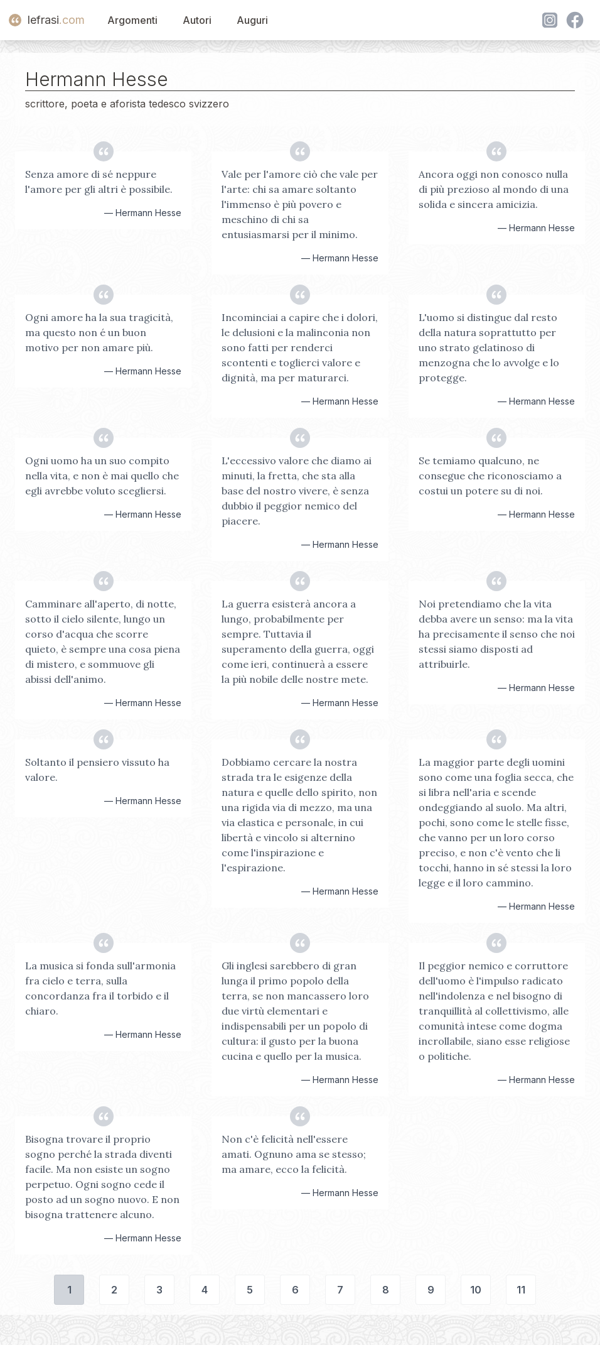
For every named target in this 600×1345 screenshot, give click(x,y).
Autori (197, 20)
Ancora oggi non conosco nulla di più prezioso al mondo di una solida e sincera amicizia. (494, 189)
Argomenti (132, 20)
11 (521, 1289)
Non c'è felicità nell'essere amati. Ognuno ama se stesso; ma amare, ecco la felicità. (294, 1154)
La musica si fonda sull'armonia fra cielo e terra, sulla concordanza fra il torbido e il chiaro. (100, 988)
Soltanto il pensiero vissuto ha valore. (97, 769)
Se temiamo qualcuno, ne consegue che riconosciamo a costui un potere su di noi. (490, 475)
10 (475, 1289)
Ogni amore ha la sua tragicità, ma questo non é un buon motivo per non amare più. (99, 332)
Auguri (252, 20)
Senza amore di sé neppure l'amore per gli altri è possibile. (99, 181)
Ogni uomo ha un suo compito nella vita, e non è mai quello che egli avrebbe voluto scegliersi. (102, 475)
